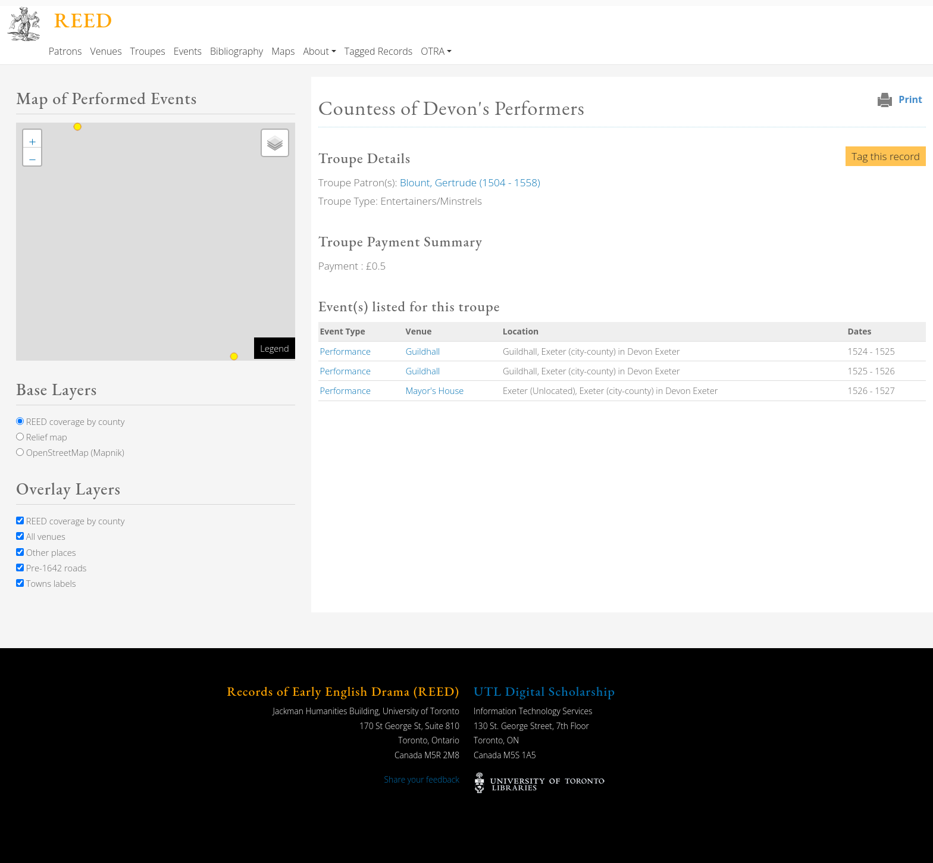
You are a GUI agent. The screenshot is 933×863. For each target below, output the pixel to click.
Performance (345, 351)
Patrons (65, 51)
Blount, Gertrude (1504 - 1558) (470, 182)
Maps (283, 51)
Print (910, 99)
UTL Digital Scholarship (544, 691)
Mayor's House (435, 390)
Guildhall (423, 351)
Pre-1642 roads (51, 568)
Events (188, 51)
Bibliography (236, 51)
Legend (274, 348)
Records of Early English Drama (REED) (343, 691)
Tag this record (885, 156)
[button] (32, 139)
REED (83, 20)
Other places (46, 552)
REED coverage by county (70, 421)
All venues (40, 536)
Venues (105, 51)
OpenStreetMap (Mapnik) (70, 452)
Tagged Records (378, 51)
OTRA (432, 51)
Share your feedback (421, 779)
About (315, 51)
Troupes (147, 51)
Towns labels (46, 583)
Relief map (41, 437)
